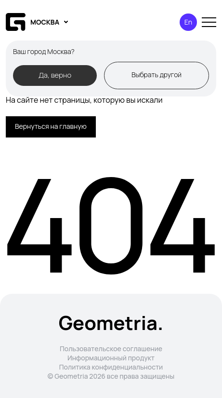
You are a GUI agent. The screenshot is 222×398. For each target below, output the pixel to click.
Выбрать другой (156, 74)
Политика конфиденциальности (111, 366)
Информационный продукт (111, 357)
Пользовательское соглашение (111, 348)
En (188, 22)
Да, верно (55, 75)
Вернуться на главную (51, 126)
